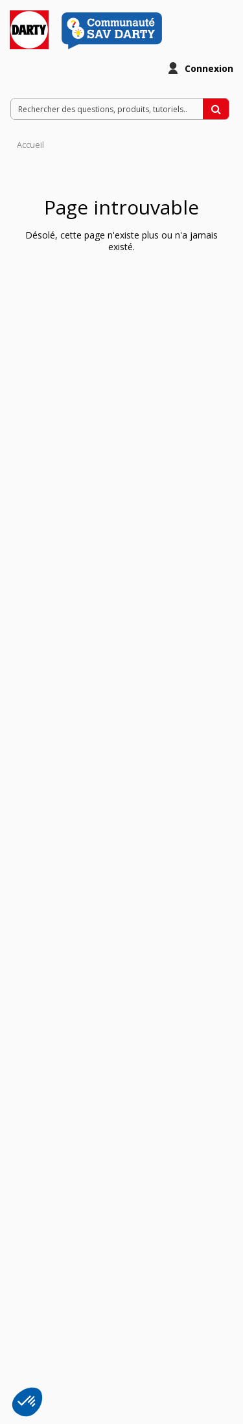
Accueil (30, 144)
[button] (27, 1402)
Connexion (209, 68)
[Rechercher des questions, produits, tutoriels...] (216, 109)
